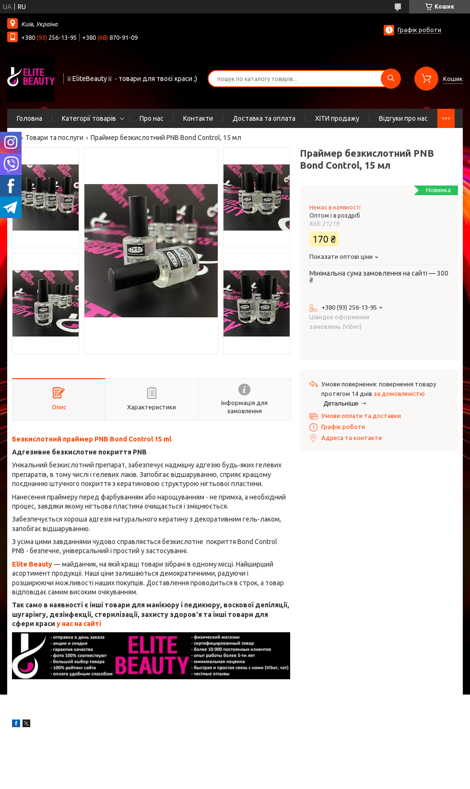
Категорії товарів (89, 118)
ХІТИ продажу (337, 118)
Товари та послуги (54, 137)
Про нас (152, 118)
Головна (29, 118)
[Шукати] (391, 79)
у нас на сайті (79, 623)
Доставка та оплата (264, 118)
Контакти (198, 118)
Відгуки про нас (403, 118)
